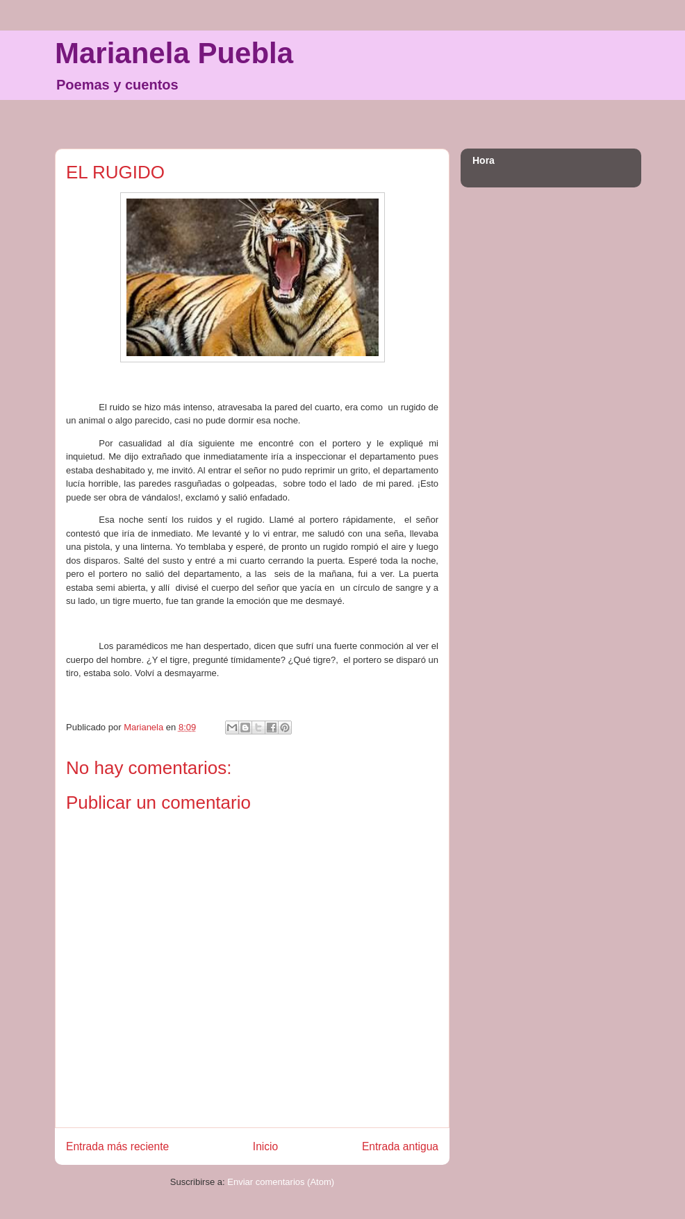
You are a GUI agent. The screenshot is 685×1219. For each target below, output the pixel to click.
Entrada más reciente (117, 1146)
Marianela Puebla (174, 53)
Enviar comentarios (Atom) (280, 1182)
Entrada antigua (400, 1146)
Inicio (265, 1146)
